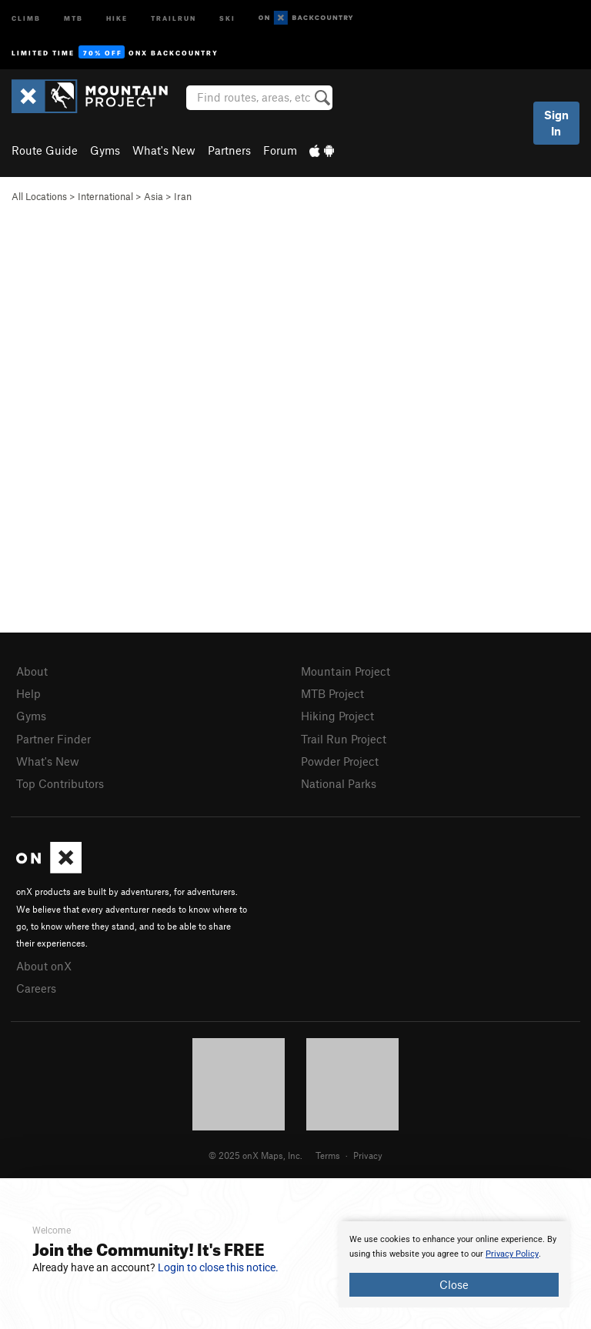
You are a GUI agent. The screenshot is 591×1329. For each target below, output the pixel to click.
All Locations (39, 196)
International (105, 196)
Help (28, 693)
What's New (163, 150)
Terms (328, 1155)
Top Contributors (60, 783)
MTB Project (332, 693)
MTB (73, 17)
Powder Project (340, 761)
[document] (454, 1264)
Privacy (367, 1155)
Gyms (105, 150)
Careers (36, 988)
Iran (183, 196)
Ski (227, 17)
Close (454, 1284)
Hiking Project (337, 716)
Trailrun (173, 17)
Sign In (556, 123)
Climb (26, 17)
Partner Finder (53, 739)
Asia (153, 196)
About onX (44, 966)
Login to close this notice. (218, 1267)
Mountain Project (345, 671)
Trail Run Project (343, 739)
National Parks (338, 783)
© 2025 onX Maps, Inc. (255, 1155)
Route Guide (45, 150)
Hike (117, 17)
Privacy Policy (512, 1254)
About (32, 671)
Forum (280, 150)
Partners (229, 150)
